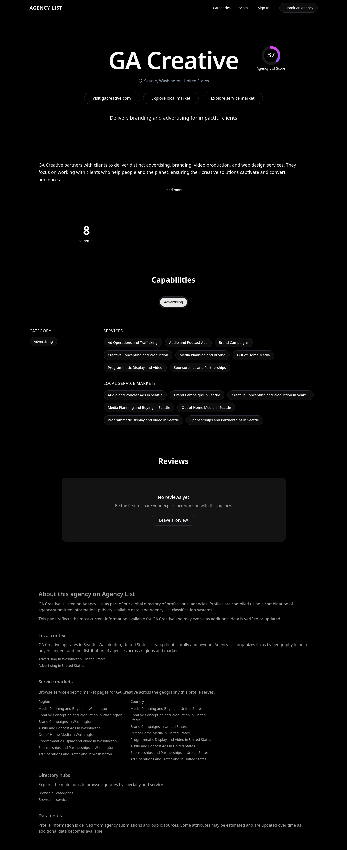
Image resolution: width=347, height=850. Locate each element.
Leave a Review (173, 520)
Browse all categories (56, 793)
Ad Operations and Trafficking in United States (168, 759)
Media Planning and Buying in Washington (73, 708)
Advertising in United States (61, 665)
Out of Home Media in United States (160, 733)
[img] (271, 58)
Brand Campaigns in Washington (66, 721)
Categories (222, 7)
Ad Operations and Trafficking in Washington (75, 754)
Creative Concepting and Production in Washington (81, 715)
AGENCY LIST (46, 7)
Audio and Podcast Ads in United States (163, 746)
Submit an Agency (298, 7)
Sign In (263, 7)
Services (241, 7)
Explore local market (170, 98)
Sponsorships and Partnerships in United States (170, 752)
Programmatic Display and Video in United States (171, 739)
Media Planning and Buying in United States (167, 708)
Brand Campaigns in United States (159, 726)
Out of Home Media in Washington (67, 734)
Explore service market (232, 98)
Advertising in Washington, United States (72, 659)
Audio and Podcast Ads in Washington (70, 728)
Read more (173, 189)
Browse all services (54, 799)
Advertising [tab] (173, 302)
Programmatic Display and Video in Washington (78, 741)
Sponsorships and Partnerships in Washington (76, 747)
